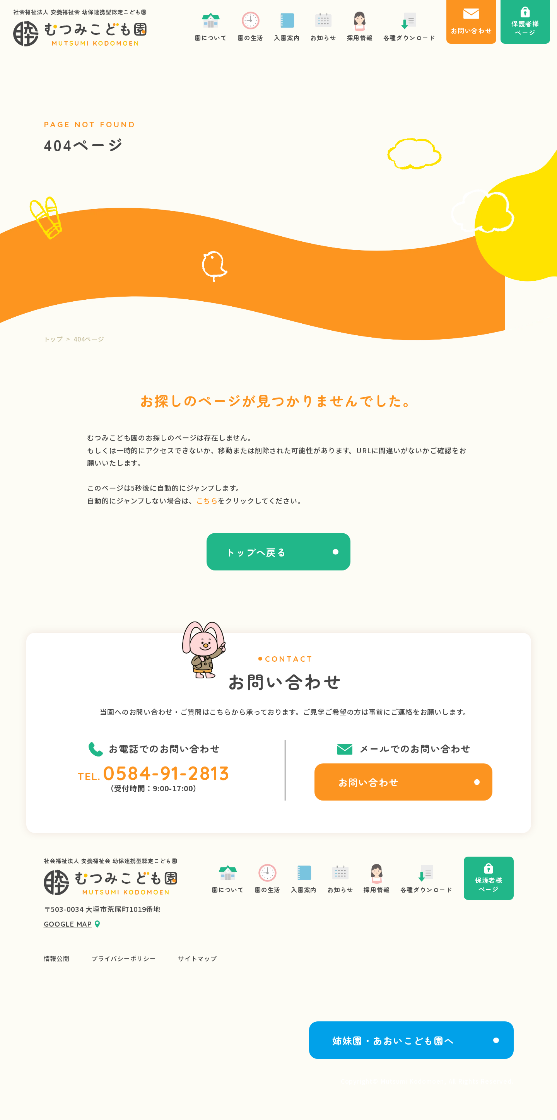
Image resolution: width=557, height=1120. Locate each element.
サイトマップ (197, 958)
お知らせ (340, 878)
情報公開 (57, 958)
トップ (53, 339)
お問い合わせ (368, 782)
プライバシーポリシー (123, 958)
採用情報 (377, 878)
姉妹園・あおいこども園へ (393, 1040)
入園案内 (304, 878)
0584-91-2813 (166, 773)
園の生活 (267, 878)
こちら (207, 500)
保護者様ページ (488, 878)
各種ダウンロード (426, 878)
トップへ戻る (256, 552)
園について (228, 878)
